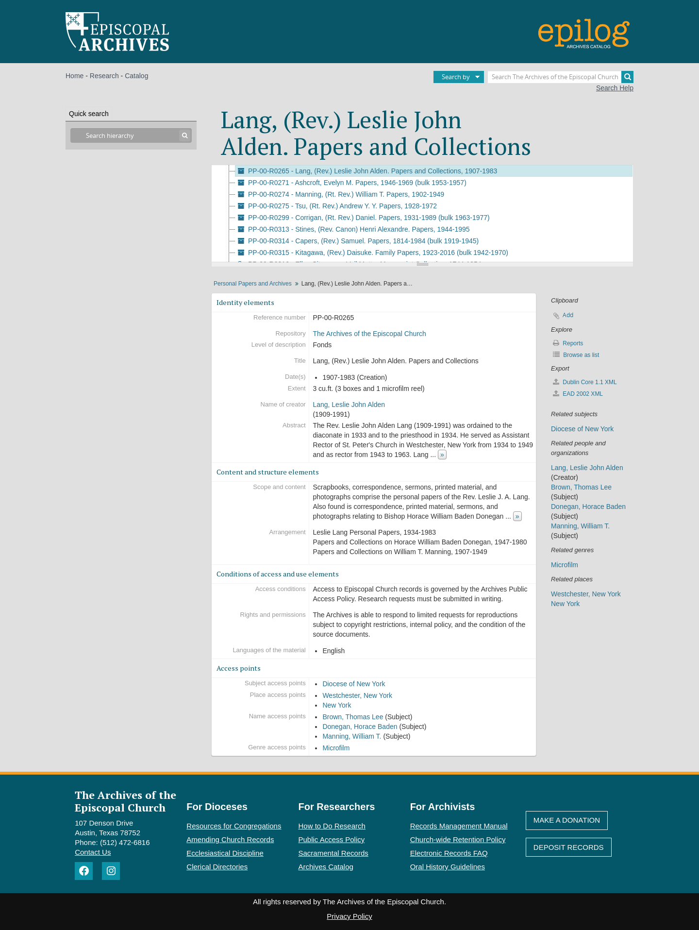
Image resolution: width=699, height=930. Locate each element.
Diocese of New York (353, 684)
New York (336, 705)
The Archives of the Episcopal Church (369, 334)
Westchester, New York (357, 695)
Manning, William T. (351, 736)
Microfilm (336, 748)
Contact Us (93, 852)
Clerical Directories (217, 866)
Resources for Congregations (233, 826)
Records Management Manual (459, 826)
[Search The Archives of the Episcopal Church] (560, 77)
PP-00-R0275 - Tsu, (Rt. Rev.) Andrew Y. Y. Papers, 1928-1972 (336, 206)
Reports (568, 343)
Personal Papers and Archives (253, 283)
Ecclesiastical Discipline (224, 853)
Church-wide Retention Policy (458, 839)
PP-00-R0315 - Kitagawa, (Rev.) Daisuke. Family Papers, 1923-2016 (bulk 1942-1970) (371, 252)
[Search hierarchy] (131, 135)
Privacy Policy (349, 916)
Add (568, 315)
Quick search (89, 114)
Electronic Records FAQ (449, 853)
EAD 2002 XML (578, 393)
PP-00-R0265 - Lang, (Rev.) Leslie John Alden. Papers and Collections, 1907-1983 (366, 171)
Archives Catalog (326, 866)
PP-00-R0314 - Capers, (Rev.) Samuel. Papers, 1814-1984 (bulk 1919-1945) (357, 241)
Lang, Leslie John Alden (349, 404)
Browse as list (576, 354)
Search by (456, 76)
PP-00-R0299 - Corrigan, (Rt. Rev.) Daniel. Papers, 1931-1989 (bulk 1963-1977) (362, 217)
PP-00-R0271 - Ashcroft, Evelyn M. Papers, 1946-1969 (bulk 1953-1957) (350, 182)
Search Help (614, 88)
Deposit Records (568, 847)
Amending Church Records (230, 839)
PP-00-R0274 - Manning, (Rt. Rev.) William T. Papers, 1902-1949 (339, 194)
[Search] (627, 77)
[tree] (422, 213)
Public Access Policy (332, 839)
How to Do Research (332, 826)
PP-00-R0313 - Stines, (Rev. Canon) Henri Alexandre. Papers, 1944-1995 (352, 229)
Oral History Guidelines (447, 866)
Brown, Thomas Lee (352, 717)
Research (104, 76)
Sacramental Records (333, 853)
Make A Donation (566, 820)
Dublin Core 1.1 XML (585, 382)
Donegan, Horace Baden (359, 726)
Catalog (136, 76)
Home (74, 76)
